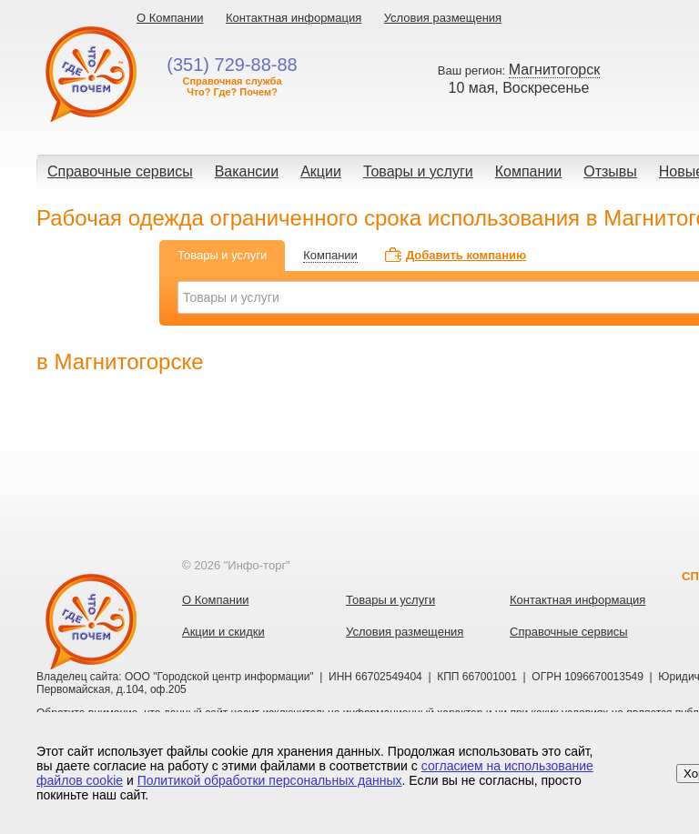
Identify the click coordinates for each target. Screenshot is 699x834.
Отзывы (610, 171)
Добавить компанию (466, 255)
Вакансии (247, 171)
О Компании (170, 18)
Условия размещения (442, 18)
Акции (320, 171)
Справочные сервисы (120, 171)
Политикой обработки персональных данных (269, 780)
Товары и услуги (418, 171)
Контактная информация (293, 18)
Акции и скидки (223, 631)
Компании (528, 171)
